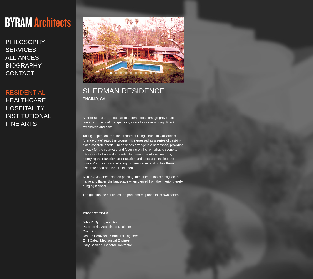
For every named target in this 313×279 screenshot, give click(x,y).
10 (156, 73)
